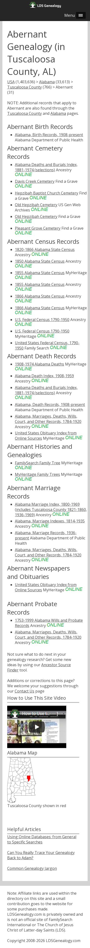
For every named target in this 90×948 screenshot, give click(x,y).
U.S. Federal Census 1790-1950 (42, 319)
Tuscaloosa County (24, 87)
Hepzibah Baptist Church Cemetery (46, 193)
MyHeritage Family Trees (37, 474)
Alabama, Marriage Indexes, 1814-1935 (50, 521)
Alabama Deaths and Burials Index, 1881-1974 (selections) (46, 167)
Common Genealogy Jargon (32, 868)
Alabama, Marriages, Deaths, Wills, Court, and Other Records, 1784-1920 (48, 419)
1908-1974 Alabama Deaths (39, 364)
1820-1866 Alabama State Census (45, 249)
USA (11, 81)
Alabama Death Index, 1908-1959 (44, 375)
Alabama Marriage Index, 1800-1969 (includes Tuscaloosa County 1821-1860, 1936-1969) (51, 509)
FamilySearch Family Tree (37, 463)
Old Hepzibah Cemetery (36, 204)
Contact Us (24, 691)
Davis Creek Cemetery (34, 181)
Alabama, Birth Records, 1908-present (49, 134)
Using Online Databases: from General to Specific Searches (41, 839)
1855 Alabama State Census (40, 272)
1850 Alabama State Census (40, 261)
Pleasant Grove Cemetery (37, 228)
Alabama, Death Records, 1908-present (50, 404)
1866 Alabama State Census (40, 296)
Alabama (47, 81)
